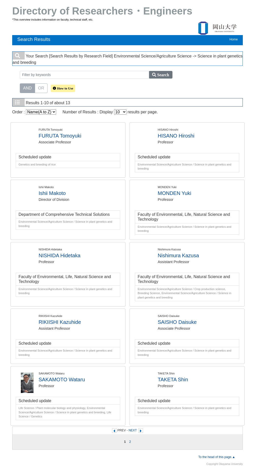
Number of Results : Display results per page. (110, 112)
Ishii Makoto (52, 193)
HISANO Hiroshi (176, 136)
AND (27, 87)
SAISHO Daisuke (177, 322)
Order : (34, 112)
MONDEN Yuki (174, 193)
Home (234, 39)
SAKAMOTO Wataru (62, 379)
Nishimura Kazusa (178, 255)
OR (41, 87)
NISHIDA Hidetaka (60, 255)
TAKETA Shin (173, 379)
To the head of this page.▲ (216, 457)
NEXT (133, 430)
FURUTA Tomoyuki (60, 136)
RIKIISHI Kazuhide (60, 322)
